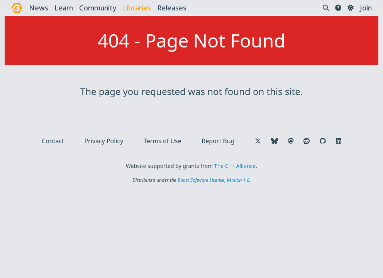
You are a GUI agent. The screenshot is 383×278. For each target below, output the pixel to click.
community (98, 7)
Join (366, 7)
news (38, 7)
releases (171, 7)
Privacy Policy (103, 141)
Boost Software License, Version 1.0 (213, 180)
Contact (53, 141)
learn (63, 7)
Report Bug (218, 141)
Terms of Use (162, 141)
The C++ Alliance (235, 166)
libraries (137, 7)
